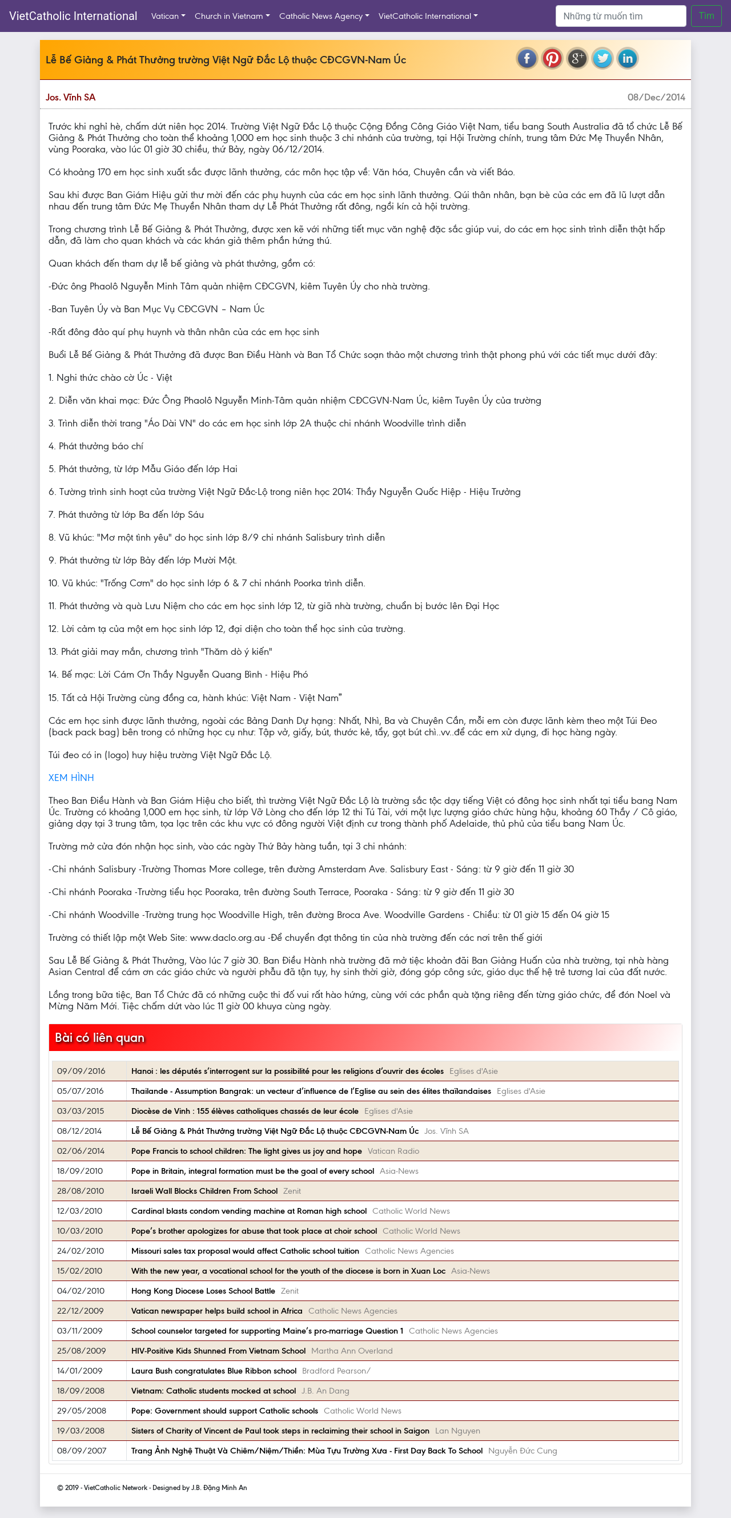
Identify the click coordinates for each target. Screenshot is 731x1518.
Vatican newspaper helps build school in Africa (217, 1311)
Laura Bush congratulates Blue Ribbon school (213, 1371)
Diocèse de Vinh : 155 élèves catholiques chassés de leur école (245, 1111)
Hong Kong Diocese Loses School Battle (203, 1291)
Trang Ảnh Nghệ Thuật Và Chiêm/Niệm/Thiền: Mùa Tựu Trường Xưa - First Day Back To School (307, 1450)
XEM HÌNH (71, 777)
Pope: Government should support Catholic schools (224, 1411)
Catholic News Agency (321, 16)
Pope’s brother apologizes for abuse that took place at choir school (254, 1231)
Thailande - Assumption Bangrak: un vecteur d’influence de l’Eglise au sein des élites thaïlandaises (311, 1091)
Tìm (706, 15)
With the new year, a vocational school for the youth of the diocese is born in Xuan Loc (288, 1271)
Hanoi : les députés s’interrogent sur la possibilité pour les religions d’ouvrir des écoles (287, 1071)
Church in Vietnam (229, 16)
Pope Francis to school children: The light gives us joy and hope (246, 1151)
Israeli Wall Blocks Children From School (204, 1191)
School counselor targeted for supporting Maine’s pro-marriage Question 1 (267, 1331)
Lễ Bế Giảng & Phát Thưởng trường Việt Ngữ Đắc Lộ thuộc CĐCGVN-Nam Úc (275, 1131)
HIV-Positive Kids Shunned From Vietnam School (218, 1351)
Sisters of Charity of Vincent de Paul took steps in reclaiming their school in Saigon (280, 1431)
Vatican (165, 16)
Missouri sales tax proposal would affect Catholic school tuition (245, 1251)
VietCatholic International (73, 16)
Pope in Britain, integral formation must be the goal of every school (252, 1171)
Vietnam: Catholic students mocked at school (213, 1391)
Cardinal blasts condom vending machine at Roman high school (249, 1211)
